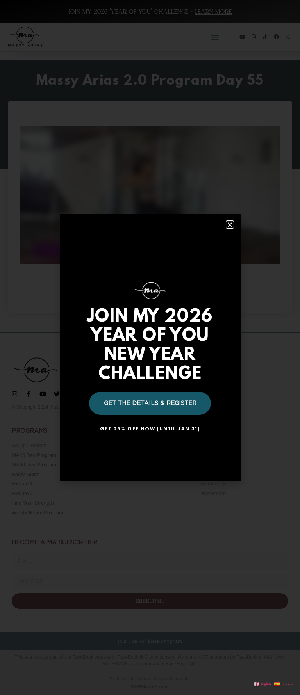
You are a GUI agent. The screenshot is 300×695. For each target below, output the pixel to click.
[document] (150, 347)
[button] (230, 225)
